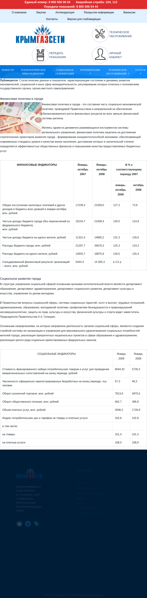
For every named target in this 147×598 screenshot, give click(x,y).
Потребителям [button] (90, 70)
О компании (19, 12)
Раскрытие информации (99, 12)
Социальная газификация (64, 72)
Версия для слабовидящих (84, 19)
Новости (8, 70)
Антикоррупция (64, 12)
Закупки (41, 12)
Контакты (52, 19)
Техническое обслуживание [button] (116, 72)
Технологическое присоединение (33, 72)
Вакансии (129, 12)
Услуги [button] (140, 70)
